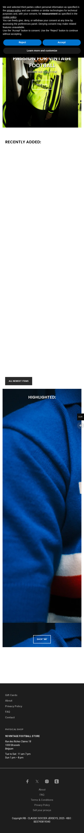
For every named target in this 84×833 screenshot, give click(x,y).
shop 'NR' (42, 639)
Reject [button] (22, 818)
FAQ (7, 711)
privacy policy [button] (14, 785)
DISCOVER (42, 84)
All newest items (19, 381)
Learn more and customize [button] (42, 826)
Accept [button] (62, 818)
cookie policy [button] (9, 792)
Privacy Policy (13, 706)
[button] (55, 12)
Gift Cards (11, 695)
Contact (10, 717)
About (8, 700)
